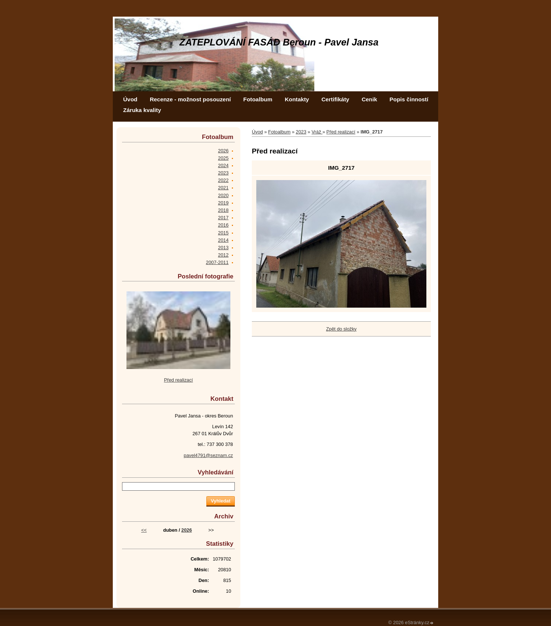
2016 (223, 225)
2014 (223, 240)
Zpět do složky (341, 329)
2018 (223, 210)
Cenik (369, 99)
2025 (223, 158)
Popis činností (408, 99)
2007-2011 (217, 262)
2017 (223, 217)
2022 (223, 180)
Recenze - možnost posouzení (190, 99)
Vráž (317, 132)
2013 (223, 247)
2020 (223, 195)
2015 (223, 233)
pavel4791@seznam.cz (208, 455)
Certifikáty (335, 99)
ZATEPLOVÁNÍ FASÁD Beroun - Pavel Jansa (279, 42)
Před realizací (341, 132)
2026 (223, 150)
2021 (223, 187)
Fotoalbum (258, 99)
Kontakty (297, 99)
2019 (223, 203)
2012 (223, 255)
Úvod (130, 99)
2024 (223, 165)
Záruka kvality (142, 110)
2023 (301, 132)
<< (144, 530)
